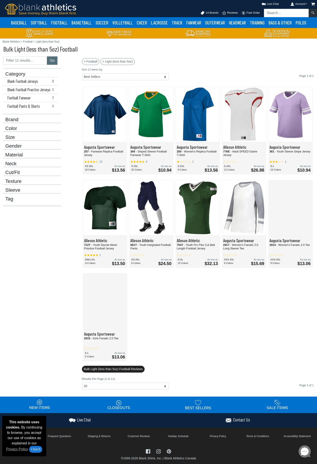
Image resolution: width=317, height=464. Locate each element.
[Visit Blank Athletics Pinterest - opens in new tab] (169, 451)
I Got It (35, 449)
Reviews (230, 13)
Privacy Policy (17, 449)
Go (52, 60)
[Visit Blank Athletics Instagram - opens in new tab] (159, 451)
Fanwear (193, 22)
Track (177, 22)
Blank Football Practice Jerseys (31, 89)
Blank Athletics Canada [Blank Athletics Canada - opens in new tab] (180, 458)
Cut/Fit (12, 172)
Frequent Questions (59, 436)
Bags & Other (280, 22)
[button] (266, 3)
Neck (11, 163)
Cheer (142, 22)
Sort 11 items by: (92, 69)
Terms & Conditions (257, 436)
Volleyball (122, 22)
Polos (301, 22)
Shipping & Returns (99, 436)
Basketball (82, 22)
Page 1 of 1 (306, 385)
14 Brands (209, 13)
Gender (13, 146)
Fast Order (250, 13)
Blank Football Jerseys (31, 81)
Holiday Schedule (178, 436)
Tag (9, 199)
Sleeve (12, 190)
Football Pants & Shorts (31, 106)
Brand (11, 119)
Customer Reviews (139, 436)
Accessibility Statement (297, 436)
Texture (13, 181)
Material (14, 154)
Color (11, 128)
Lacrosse (159, 22)
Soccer (102, 22)
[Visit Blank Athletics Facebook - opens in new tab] (148, 451)
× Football (91, 61)
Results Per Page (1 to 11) (98, 378)
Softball (39, 22)
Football (59, 22)
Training (257, 22)
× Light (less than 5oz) (117, 61)
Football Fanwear (31, 97)
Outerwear (215, 22)
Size (10, 137)
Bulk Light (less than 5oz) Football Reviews (113, 369)
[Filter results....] (25, 60)
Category (15, 74)
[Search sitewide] (286, 13)
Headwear (237, 22)
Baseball (19, 22)
